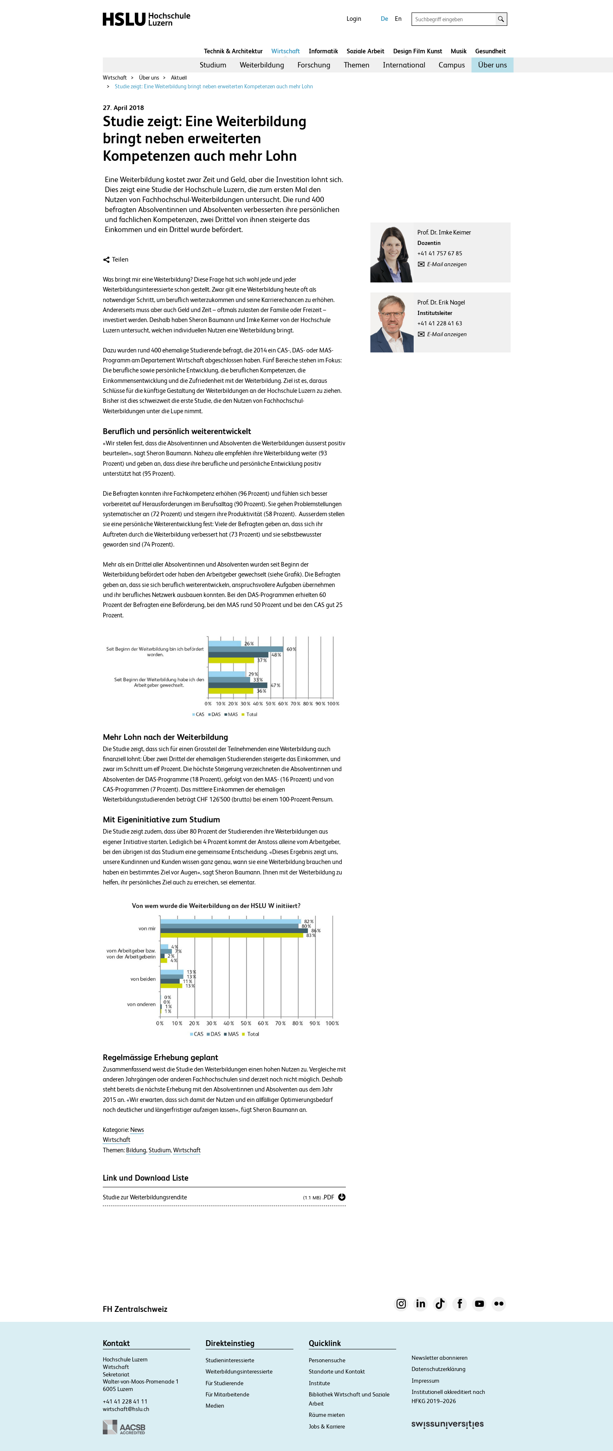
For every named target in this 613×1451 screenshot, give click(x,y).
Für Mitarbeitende (227, 1394)
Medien (215, 1405)
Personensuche (327, 1360)
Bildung (136, 1150)
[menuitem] (213, 64)
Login (354, 18)
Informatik (323, 51)
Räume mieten (327, 1414)
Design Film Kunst (417, 51)
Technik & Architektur (233, 51)
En (398, 18)
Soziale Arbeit (366, 51)
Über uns (492, 64)
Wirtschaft (285, 51)
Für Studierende (224, 1383)
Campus (452, 64)
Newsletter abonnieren (440, 1357)
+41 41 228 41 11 (125, 1401)
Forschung (314, 64)
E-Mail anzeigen (447, 264)
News (137, 1129)
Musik (459, 51)
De (384, 18)
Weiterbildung (262, 64)
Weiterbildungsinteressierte (239, 1371)
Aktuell (179, 78)
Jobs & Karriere (327, 1426)
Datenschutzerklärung (439, 1369)
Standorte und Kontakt (337, 1371)
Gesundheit (490, 51)
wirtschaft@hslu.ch (126, 1409)
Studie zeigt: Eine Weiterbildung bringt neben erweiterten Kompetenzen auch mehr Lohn (214, 86)
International (404, 64)
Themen (357, 64)
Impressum (425, 1380)
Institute (319, 1383)
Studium (213, 64)
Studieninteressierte (230, 1360)
